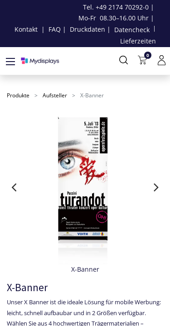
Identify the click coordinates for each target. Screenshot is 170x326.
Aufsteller (55, 95)
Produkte (18, 95)
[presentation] (14, 187)
